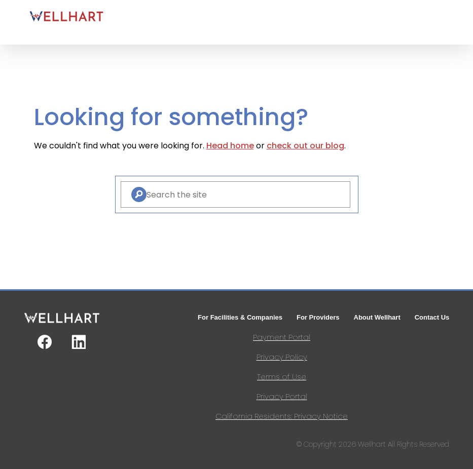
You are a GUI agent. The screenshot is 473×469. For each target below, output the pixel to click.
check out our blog (305, 145)
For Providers (318, 317)
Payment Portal (281, 337)
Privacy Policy (282, 356)
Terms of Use (281, 376)
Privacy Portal (282, 396)
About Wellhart (377, 317)
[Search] (139, 194)
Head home (230, 145)
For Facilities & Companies (240, 317)
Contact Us (432, 317)
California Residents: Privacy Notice (281, 416)
